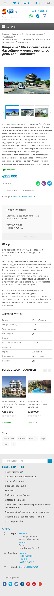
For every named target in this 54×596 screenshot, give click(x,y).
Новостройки (8, 438)
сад (13, 444)
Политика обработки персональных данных (27, 512)
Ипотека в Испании (15, 499)
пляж (5, 444)
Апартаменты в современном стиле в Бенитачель (37, 404)
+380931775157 (14, 228)
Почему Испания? (14, 472)
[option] (12, 112)
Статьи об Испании (14, 481)
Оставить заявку (27, 237)
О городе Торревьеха (15, 485)
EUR (49, 3)
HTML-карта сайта (14, 521)
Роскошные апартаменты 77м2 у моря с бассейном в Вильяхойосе (13, 404)
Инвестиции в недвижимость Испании (24, 516)
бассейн (21, 438)
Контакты (10, 490)
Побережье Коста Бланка (17, 495)
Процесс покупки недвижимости (21, 476)
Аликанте (17, 196)
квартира (32, 438)
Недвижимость (28, 196)
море (43, 438)
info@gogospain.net (28, 566)
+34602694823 (38, 11)
